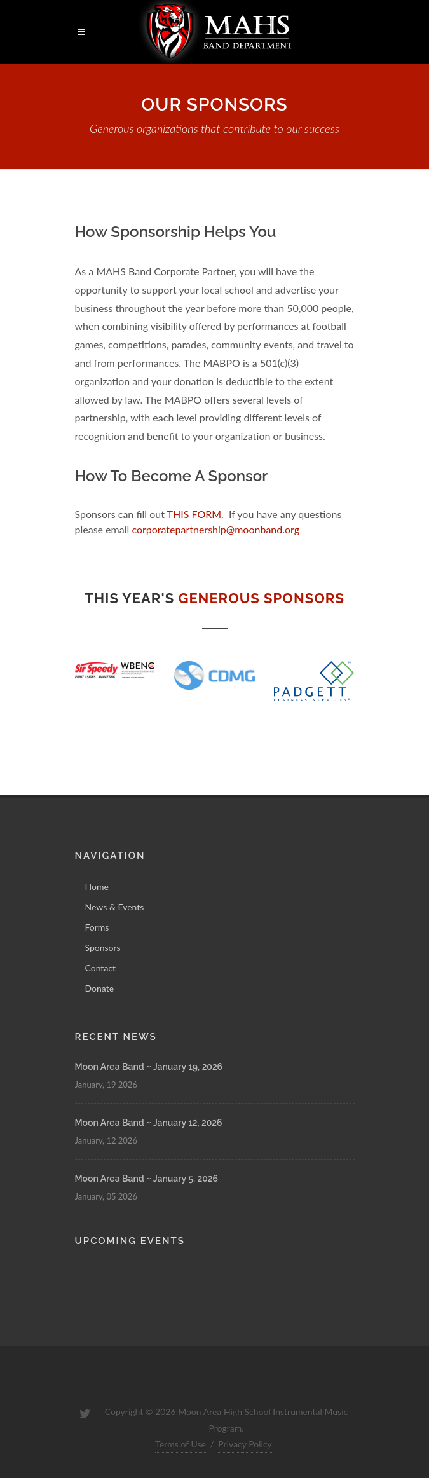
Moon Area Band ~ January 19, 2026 (149, 1067)
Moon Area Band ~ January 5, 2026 (146, 1179)
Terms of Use (180, 1444)
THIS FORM (194, 514)
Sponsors (103, 947)
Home (97, 886)
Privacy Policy (244, 1444)
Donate (99, 988)
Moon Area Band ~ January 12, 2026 (148, 1123)
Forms (97, 927)
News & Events (114, 906)
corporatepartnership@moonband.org (215, 529)
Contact (100, 967)
